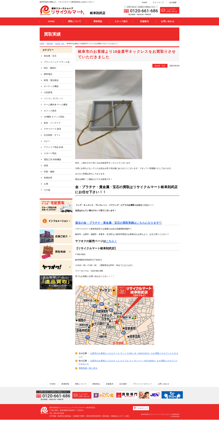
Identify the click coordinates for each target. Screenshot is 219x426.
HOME (144, 2)
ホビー (47, 141)
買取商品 (97, 21)
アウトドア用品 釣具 (53, 147)
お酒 (46, 184)
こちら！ (111, 241)
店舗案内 (144, 21)
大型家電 (48, 92)
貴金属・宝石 (60, 43)
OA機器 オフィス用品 (54, 117)
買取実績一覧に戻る (88, 368)
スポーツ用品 (50, 153)
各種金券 (48, 177)
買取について (74, 21)
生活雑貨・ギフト (52, 135)
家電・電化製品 (51, 80)
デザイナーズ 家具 (52, 129)
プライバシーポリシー (143, 384)
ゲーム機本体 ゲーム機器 (55, 104)
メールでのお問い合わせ (169, 10)
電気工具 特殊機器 (52, 159)
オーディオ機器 (51, 86)
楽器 (46, 165)
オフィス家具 (50, 111)
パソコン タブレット (53, 98)
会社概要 (173, 2)
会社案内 (123, 384)
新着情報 (65, 384)
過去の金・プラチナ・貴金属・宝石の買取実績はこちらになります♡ (118, 222)
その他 (47, 190)
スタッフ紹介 (121, 21)
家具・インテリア (52, 123)
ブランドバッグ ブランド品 (57, 62)
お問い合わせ (167, 21)
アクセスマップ (141, 414)
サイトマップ (158, 2)
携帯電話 (48, 74)
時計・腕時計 (50, 68)
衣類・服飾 (49, 171)
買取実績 (50, 43)
